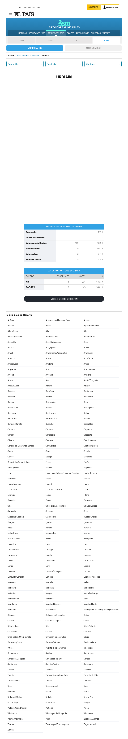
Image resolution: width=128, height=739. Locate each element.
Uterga (87, 702)
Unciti (48, 691)
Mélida (87, 582)
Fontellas (12, 500)
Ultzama (11, 691)
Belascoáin (50, 402)
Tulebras (87, 680)
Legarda (87, 555)
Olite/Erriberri (14, 626)
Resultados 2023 (37, 33)
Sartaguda (88, 664)
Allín (47, 331)
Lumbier (49, 577)
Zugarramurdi (90, 724)
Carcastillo (50, 435)
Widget (106, 33)
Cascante (88, 435)
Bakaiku (11, 391)
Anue (86, 342)
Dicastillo (88, 457)
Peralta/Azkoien (53, 642)
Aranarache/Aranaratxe (56, 353)
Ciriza (10, 451)
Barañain (50, 391)
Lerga (10, 566)
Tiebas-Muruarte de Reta (57, 675)
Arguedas (12, 369)
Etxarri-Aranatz (14, 484)
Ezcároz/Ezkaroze (54, 489)
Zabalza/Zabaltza (91, 719)
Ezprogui (11, 495)
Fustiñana (88, 500)
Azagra (49, 386)
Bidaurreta (12, 418)
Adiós (48, 325)
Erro (9, 473)
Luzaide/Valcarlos (92, 577)
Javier (48, 538)
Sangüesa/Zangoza (16, 659)
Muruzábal (12, 609)
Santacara (12, 664)
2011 (78, 40)
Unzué (86, 691)
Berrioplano (89, 407)
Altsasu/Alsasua (15, 336)
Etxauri (49, 484)
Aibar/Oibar (13, 331)
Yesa (48, 719)
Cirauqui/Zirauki (91, 446)
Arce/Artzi (88, 358)
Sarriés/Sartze (52, 664)
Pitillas (10, 648)
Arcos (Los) (13, 364)
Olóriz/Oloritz (90, 626)
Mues (86, 598)
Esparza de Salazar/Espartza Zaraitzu (62, 473)
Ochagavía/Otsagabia (55, 615)
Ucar (10, 686)
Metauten (12, 593)
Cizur (48, 451)
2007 (106, 40)
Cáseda (11, 440)
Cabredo (11, 429)
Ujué (86, 686)
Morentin (50, 598)
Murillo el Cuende (53, 604)
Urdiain (49, 697)
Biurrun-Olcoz (52, 418)
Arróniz (11, 375)
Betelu (86, 413)
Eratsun (49, 467)
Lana (48, 544)
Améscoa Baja (52, 336)
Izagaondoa (51, 533)
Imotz (10, 528)
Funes (48, 500)
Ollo (47, 626)
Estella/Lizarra (90, 473)
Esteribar (12, 478)
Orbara (49, 631)
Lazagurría (12, 555)
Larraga (49, 549)
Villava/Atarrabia (15, 719)
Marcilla (49, 582)
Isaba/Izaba (13, 533)
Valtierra (49, 708)
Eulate (86, 484)
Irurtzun (87, 528)
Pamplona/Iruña (15, 642)
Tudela (49, 680)
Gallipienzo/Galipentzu (56, 506)
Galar (10, 506)
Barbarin (11, 396)
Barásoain (88, 391)
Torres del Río (14, 680)
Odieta (87, 615)
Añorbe (11, 347)
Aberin (87, 320)
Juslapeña (88, 538)
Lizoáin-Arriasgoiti (54, 571)
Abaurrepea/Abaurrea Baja (58, 320)
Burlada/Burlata (15, 424)
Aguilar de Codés (91, 325)
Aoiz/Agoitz (51, 347)
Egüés (86, 462)
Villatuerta (88, 713)
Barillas (49, 396)
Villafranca (12, 713)
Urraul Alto (88, 697)
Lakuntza (12, 544)
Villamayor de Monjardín (56, 713)
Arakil (10, 353)
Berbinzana (13, 407)
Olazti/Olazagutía (53, 620)
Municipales (35, 48)
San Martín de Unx (54, 659)
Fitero (86, 495)
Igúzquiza (88, 522)
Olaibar (11, 620)
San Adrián (89, 653)
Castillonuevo (90, 440)
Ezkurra (87, 489)
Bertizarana (51, 413)
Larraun (87, 549)
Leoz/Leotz (89, 560)
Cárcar (11, 435)
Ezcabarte (12, 489)
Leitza (10, 560)
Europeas (96, 33)
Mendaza (50, 588)
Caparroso (88, 429)
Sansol (87, 659)
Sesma (11, 669)
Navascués (50, 609)
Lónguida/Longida (16, 577)
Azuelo (87, 386)
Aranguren (88, 353)
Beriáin (49, 407)
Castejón (49, 440)
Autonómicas (93, 48)
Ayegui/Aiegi (13, 386)
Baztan (11, 402)
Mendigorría (89, 588)
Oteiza (86, 637)
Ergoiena (88, 467)
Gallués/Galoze (90, 506)
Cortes (10, 457)
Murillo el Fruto (90, 604)
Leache (49, 555)
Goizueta (49, 511)
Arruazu (49, 375)
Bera (86, 402)
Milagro (49, 593)
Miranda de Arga (91, 593)
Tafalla (11, 675)
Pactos (70, 33)
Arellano (49, 364)
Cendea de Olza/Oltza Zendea (21, 446)
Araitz (86, 347)
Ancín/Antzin (89, 336)
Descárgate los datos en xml (64, 298)
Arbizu (48, 358)
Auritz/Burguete (91, 380)
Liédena (11, 571)
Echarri (49, 462)
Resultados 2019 (56, 33)
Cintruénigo (51, 446)
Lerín (48, 566)
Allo (85, 331)
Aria (47, 369)
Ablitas (11, 325)
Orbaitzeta (12, 631)
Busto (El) (50, 424)
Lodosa (87, 571)
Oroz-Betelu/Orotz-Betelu (19, 637)
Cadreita (49, 429)
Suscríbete (93, 7)
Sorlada (49, 669)
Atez (48, 380)
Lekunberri (50, 560)
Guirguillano (51, 517)
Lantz (86, 544)
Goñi (86, 511)
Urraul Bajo (13, 702)
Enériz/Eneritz (14, 467)
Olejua (86, 620)
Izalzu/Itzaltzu (14, 538)
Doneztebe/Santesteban (19, 462)
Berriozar (12, 413)
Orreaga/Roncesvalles (56, 637)
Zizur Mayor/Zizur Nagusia (57, 724)
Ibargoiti (11, 522)
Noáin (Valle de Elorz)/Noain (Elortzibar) (101, 609)
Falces (48, 495)
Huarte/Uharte (90, 517)
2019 (21, 40)
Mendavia (12, 588)
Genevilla (12, 511)
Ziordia (11, 724)
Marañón (12, 582)
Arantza (11, 358)
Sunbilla (87, 669)
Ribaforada (89, 648)
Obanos (11, 615)
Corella (87, 451)
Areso (86, 364)
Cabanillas (88, 424)
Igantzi (48, 522)
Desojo (49, 457)
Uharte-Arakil (52, 686)
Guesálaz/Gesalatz (16, 517)
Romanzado (13, 653)
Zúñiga (11, 730)
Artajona (87, 375)
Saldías (49, 653)
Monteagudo (13, 598)
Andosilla (12, 342)
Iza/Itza (87, 533)
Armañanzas (89, 369)
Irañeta (49, 528)
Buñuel (87, 418)
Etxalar (87, 478)
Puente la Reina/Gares (56, 648)
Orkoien (87, 631)
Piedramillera (90, 642)
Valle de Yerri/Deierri (17, 708)
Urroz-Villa (50, 702)
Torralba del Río (91, 675)
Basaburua (88, 396)
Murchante (12, 604)
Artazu (10, 380)
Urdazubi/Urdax (15, 697)
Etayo (48, 478)
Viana (86, 708)
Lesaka (87, 566)
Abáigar (11, 320)
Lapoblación (13, 549)
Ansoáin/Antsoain (53, 342)
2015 (49, 40)
